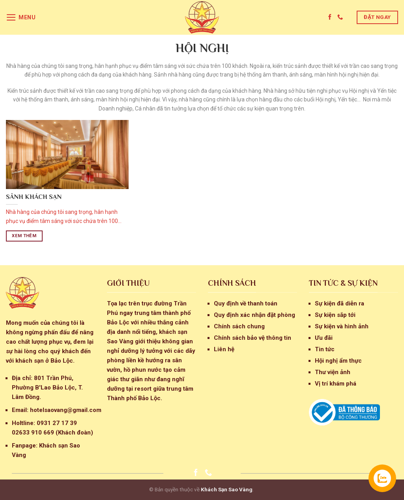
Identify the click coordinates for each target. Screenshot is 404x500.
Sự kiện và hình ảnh (341, 326)
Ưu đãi (324, 337)
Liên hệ (224, 349)
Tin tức (325, 349)
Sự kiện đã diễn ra (339, 303)
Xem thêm (24, 235)
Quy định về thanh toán (245, 303)
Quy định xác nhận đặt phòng (254, 314)
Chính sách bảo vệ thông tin (252, 337)
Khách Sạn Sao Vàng (226, 489)
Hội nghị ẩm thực (338, 360)
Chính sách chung (239, 326)
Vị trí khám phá (335, 383)
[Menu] (21, 17)
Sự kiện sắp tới (335, 314)
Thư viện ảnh (332, 372)
